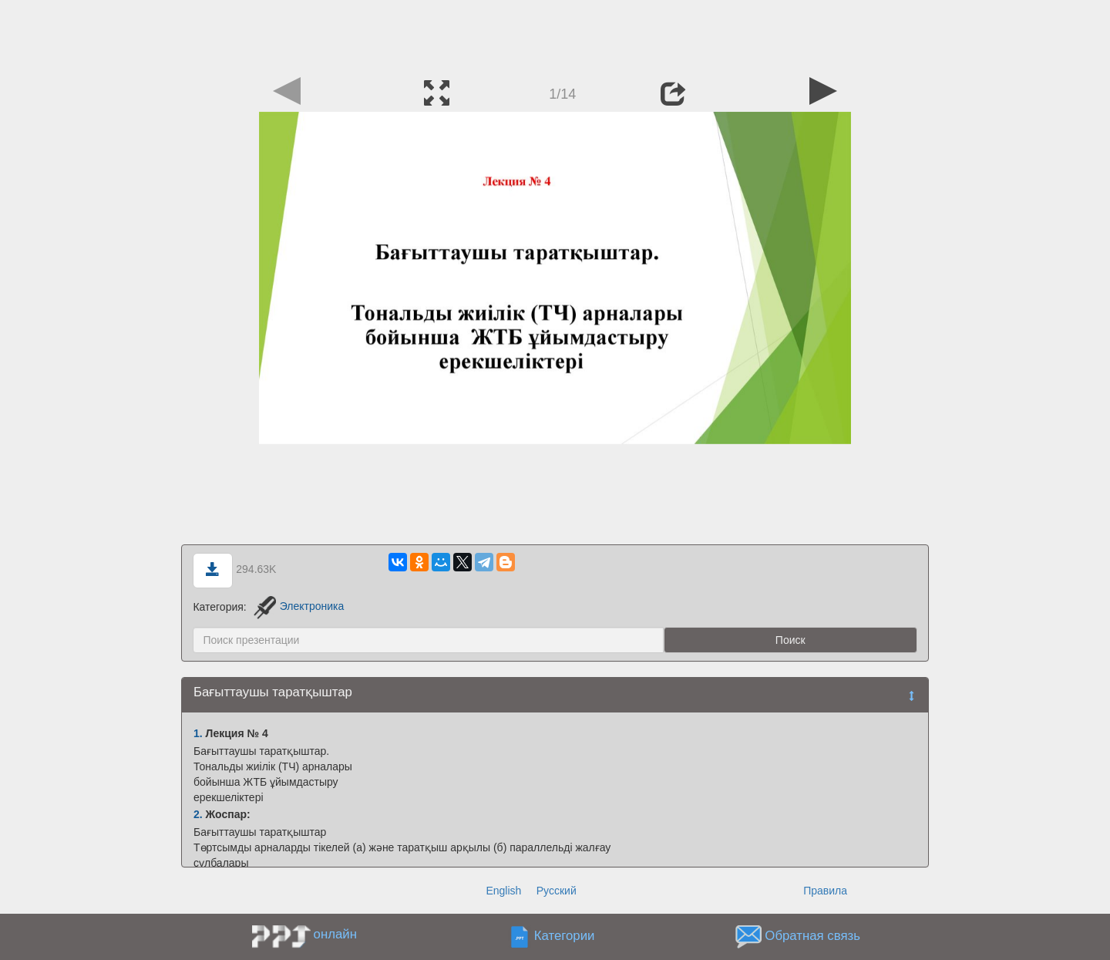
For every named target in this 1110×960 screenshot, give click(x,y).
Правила (825, 890)
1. (198, 733)
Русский (556, 890)
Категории (564, 935)
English (503, 890)
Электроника (299, 606)
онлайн (335, 934)
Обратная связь (812, 935)
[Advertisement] (555, 34)
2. (198, 814)
